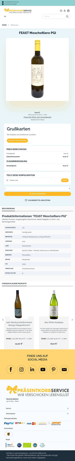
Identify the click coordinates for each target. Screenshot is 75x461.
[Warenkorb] (68, 11)
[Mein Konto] (65, 11)
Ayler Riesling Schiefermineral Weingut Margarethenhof (19, 323)
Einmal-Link (14, 180)
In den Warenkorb (37, 194)
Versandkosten (45, 455)
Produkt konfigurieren (17, 140)
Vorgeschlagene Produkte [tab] (14, 284)
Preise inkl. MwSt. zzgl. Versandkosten (37, 117)
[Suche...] (54, 16)
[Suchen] (67, 16)
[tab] (8, 208)
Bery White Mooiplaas (54, 322)
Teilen (64, 180)
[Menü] (5, 16)
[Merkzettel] (61, 11)
